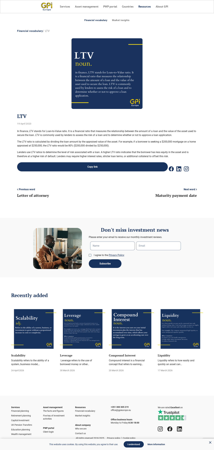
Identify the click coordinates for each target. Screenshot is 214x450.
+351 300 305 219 (120, 403)
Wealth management (21, 432)
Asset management (85, 6)
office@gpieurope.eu (121, 408)
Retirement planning (21, 414)
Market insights (123, 20)
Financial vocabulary (94, 20)
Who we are (80, 429)
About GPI (163, 6)
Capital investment (20, 419)
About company (83, 423)
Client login (48, 432)
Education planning (20, 428)
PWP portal (110, 6)
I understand (133, 444)
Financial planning (20, 409)
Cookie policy (129, 438)
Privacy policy (113, 438)
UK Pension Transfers (21, 423)
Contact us (80, 434)
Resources (145, 6)
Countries (128, 6)
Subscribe (105, 260)
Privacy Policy (116, 251)
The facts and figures (53, 409)
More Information (156, 444)
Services (63, 6)
